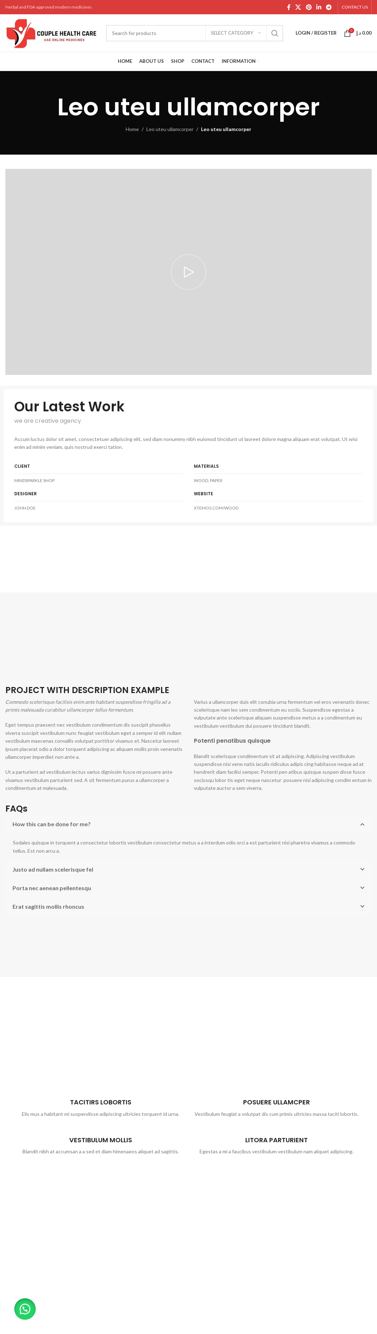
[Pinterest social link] (308, 7)
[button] (25, 1309)
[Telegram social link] (329, 7)
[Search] (194, 33)
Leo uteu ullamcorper (169, 129)
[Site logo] (52, 32)
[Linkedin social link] (318, 7)
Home (132, 129)
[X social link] (298, 7)
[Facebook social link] (289, 7)
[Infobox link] (100, 1104)
